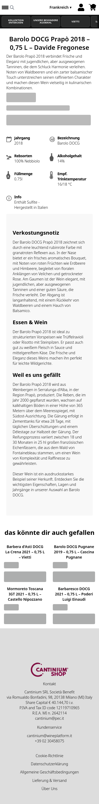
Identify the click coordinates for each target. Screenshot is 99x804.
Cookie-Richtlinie (49, 755)
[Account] (81, 7)
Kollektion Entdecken (16, 21)
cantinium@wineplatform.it (49, 735)
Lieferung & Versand (49, 780)
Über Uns (49, 788)
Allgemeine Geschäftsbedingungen (49, 772)
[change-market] (61, 7)
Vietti (75, 21)
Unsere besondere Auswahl (46, 21)
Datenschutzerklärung (49, 763)
